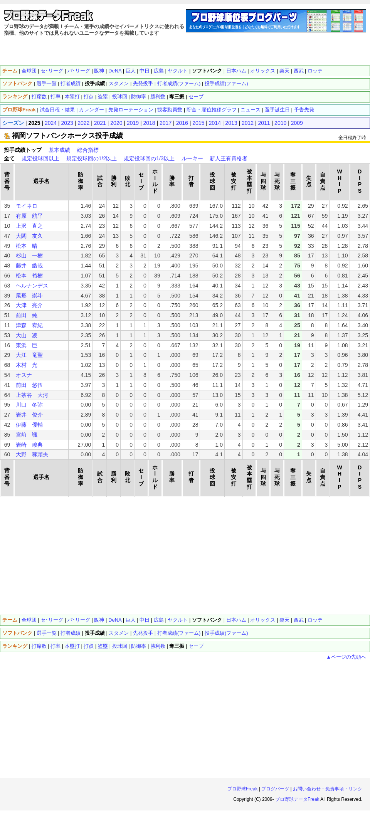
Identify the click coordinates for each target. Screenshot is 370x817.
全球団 (29, 71)
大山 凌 (26, 335)
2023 (67, 123)
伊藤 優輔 (29, 425)
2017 (166, 123)
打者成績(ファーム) (179, 83)
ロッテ (315, 71)
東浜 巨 (26, 345)
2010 (280, 123)
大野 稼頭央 (32, 454)
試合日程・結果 (57, 110)
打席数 (39, 96)
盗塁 (103, 96)
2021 (100, 123)
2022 (83, 123)
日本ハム (236, 71)
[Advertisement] (185, 50)
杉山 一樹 (29, 255)
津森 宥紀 (29, 325)
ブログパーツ (275, 789)
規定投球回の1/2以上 (91, 158)
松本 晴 (26, 246)
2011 (264, 123)
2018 (149, 123)
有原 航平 (29, 216)
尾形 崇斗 (29, 296)
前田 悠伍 (29, 385)
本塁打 (72, 96)
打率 (55, 96)
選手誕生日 (277, 110)
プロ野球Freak (242, 789)
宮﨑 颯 (26, 435)
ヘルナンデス (32, 285)
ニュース (250, 110)
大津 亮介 (29, 305)
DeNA (114, 71)
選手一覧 (47, 83)
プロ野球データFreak (297, 799)
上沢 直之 (29, 226)
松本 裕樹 (29, 275)
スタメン (119, 83)
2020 (116, 123)
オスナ (24, 375)
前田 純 (26, 315)
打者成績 (71, 83)
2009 (297, 123)
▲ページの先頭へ (346, 657)
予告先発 (304, 110)
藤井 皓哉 (29, 265)
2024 (51, 123)
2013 (231, 123)
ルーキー (192, 158)
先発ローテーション (130, 110)
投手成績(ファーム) (226, 83)
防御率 (138, 96)
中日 (145, 71)
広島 (159, 71)
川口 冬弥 (29, 405)
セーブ (196, 96)
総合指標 (88, 150)
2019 (133, 123)
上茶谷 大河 (32, 395)
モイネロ (26, 206)
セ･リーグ (51, 71)
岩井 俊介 (29, 415)
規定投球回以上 (40, 158)
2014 (215, 123)
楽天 (284, 71)
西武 (299, 71)
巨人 (131, 71)
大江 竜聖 (29, 355)
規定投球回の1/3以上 (149, 158)
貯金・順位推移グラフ (212, 110)
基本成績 (59, 150)
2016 (182, 123)
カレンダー (91, 110)
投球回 (119, 96)
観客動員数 (169, 110)
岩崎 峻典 (29, 445)
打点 (89, 96)
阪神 (99, 71)
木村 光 (26, 365)
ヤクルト (178, 71)
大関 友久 (29, 236)
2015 (198, 123)
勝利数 (157, 96)
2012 (248, 123)
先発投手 (143, 83)
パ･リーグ (78, 71)
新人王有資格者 (228, 158)
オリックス (262, 71)
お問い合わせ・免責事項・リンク (327, 789)
